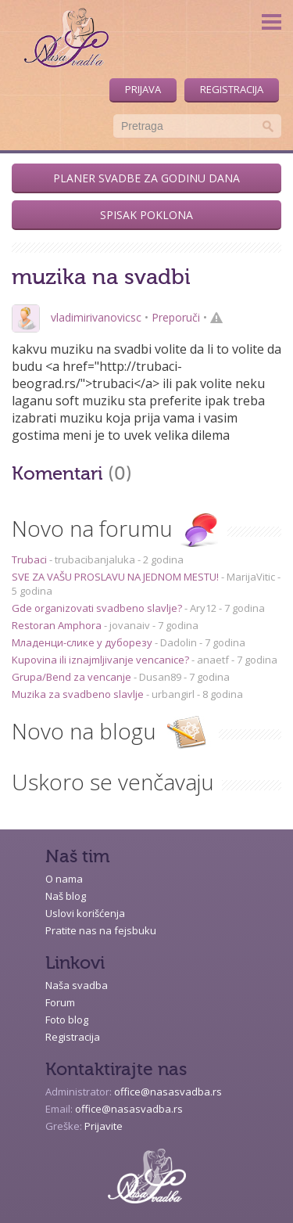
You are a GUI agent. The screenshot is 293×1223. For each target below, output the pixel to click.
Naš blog (65, 896)
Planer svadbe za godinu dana (146, 178)
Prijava (143, 89)
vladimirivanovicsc (96, 317)
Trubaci (30, 559)
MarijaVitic (251, 577)
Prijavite (103, 1126)
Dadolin (178, 642)
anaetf (213, 660)
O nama (64, 879)
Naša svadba (76, 985)
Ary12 (203, 608)
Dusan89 (160, 677)
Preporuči (176, 317)
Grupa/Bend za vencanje (73, 677)
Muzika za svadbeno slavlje (79, 694)
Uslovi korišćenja (85, 913)
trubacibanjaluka (95, 559)
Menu (271, 21)
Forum (60, 1002)
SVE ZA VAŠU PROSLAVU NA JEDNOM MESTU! (116, 577)
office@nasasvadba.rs (168, 1092)
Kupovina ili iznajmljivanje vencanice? (101, 660)
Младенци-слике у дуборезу (83, 642)
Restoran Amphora (58, 625)
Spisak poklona (146, 214)
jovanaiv (129, 625)
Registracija (231, 89)
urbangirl (173, 694)
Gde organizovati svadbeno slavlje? (98, 608)
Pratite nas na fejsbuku (100, 930)
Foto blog (66, 1020)
